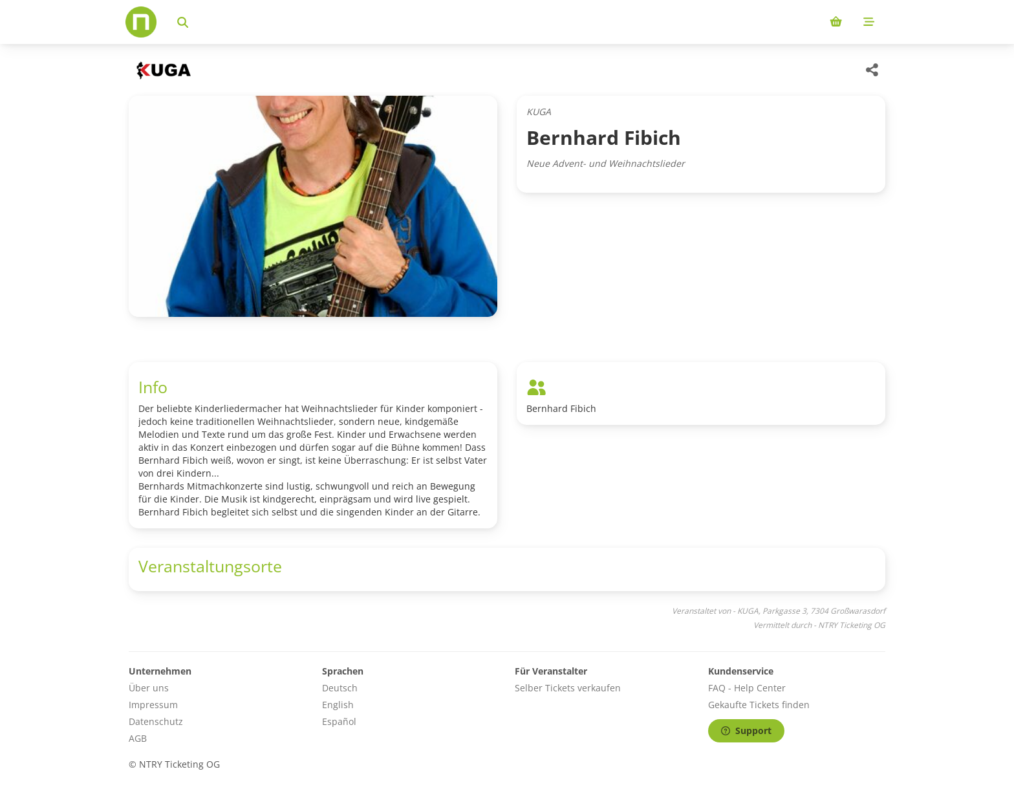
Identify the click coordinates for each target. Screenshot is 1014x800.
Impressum (153, 704)
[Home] (141, 22)
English (338, 704)
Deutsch (340, 688)
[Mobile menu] (868, 22)
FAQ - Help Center (747, 688)
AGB (138, 738)
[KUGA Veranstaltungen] (163, 70)
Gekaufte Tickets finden (759, 704)
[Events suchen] (182, 22)
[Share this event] (872, 70)
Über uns (149, 688)
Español (339, 721)
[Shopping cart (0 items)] (835, 22)
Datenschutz (156, 721)
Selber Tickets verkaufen (568, 688)
